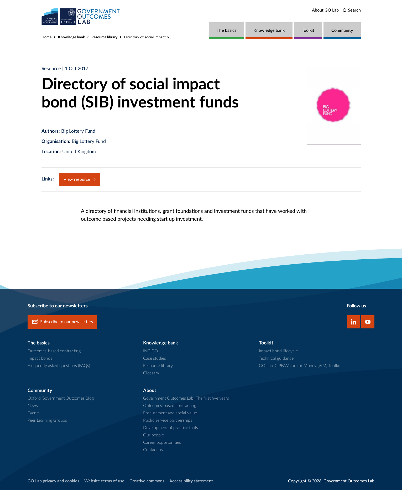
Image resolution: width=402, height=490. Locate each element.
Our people (153, 435)
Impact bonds (40, 358)
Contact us (153, 450)
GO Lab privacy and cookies (53, 481)
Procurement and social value (170, 413)
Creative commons (146, 481)
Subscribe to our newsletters (62, 322)
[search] (352, 10)
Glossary (151, 373)
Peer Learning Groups (47, 420)
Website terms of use (104, 481)
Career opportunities (162, 442)
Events (34, 413)
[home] (80, 16)
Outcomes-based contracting (54, 351)
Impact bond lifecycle (278, 351)
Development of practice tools (170, 428)
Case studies (154, 358)
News (33, 406)
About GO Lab (325, 10)
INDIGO (150, 351)
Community (342, 30)
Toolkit (308, 30)
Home (46, 37)
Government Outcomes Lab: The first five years (186, 398)
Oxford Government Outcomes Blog (61, 398)
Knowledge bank (269, 30)
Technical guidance (276, 358)
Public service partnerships (167, 420)
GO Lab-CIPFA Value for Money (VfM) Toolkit (300, 366)
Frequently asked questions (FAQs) (59, 366)
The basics (226, 30)
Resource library (104, 37)
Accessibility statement (191, 481)
